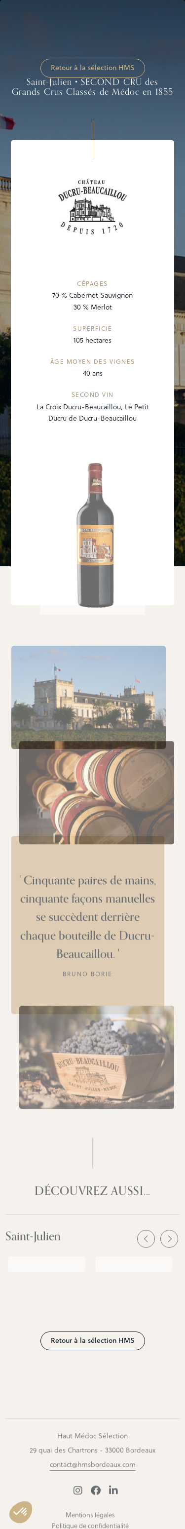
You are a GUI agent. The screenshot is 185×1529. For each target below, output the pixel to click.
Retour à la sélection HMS (93, 68)
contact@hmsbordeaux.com (93, 1470)
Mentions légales (90, 1520)
